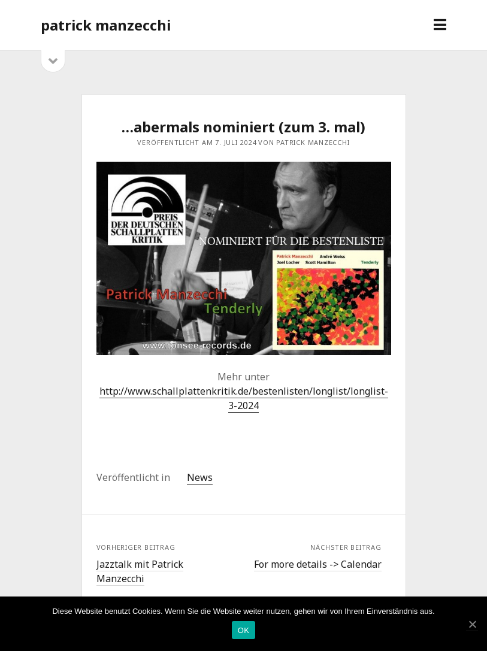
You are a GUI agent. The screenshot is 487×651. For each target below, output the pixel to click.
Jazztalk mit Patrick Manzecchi (139, 571)
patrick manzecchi (106, 25)
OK (243, 630)
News (200, 477)
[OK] (472, 624)
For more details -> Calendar (318, 564)
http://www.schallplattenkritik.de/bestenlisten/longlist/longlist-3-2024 (243, 398)
